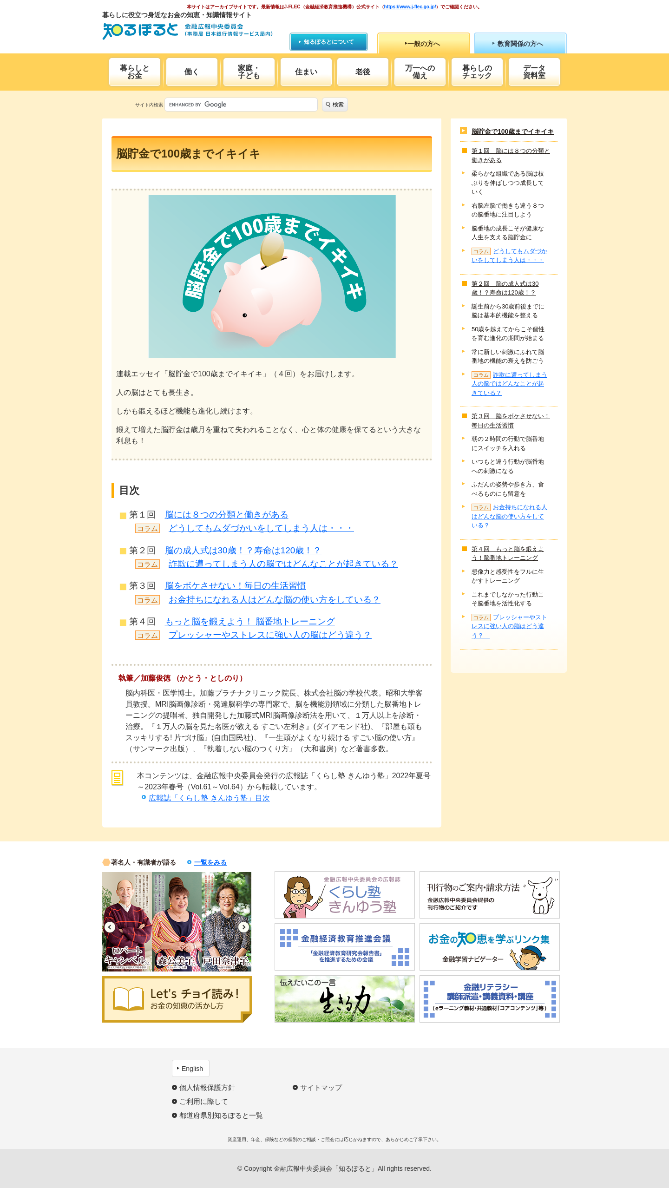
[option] (127, 921)
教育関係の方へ (520, 43)
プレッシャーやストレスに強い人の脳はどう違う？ (270, 635)
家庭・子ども (249, 71)
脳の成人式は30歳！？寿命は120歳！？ (243, 550)
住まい (306, 72)
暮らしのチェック (477, 71)
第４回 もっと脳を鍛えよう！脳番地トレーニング (508, 553)
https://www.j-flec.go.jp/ (410, 6)
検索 (338, 104)
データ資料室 (534, 71)
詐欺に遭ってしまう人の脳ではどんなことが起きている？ (283, 564)
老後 (362, 72)
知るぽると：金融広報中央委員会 (187, 31)
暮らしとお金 (135, 71)
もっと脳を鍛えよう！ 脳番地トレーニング (250, 621)
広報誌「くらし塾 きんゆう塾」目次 (209, 798)
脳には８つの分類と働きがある (227, 514)
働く (191, 72)
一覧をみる (210, 862)
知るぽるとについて (329, 42)
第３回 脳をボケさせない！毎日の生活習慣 (511, 421)
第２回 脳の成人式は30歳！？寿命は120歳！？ (505, 288)
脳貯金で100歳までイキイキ (513, 131)
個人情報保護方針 (207, 1087)
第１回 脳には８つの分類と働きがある (511, 155)
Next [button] (243, 927)
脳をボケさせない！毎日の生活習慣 (235, 586)
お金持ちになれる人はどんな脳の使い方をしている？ (274, 599)
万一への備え (420, 71)
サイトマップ (321, 1087)
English (192, 1068)
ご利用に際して (203, 1101)
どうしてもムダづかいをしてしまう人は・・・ (261, 528)
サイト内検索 (149, 104)
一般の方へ (423, 43)
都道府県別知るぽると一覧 (221, 1115)
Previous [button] (110, 927)
